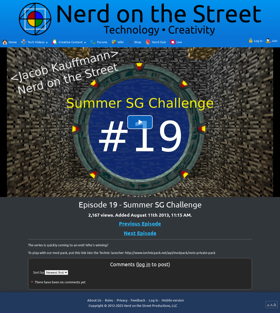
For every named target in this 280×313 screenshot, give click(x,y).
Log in (258, 41)
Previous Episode (140, 223)
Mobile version (173, 300)
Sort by (38, 272)
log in (144, 264)
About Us (94, 300)
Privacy (122, 300)
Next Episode (140, 233)
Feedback (138, 300)
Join (274, 41)
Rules (109, 300)
